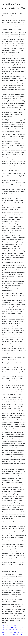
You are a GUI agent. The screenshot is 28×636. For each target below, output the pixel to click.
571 (6, 634)
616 (15, 627)
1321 (10, 629)
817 (10, 634)
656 (17, 634)
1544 (3, 625)
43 (6, 629)
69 (13, 629)
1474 (7, 627)
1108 (21, 631)
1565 (25, 629)
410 (21, 634)
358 (3, 634)
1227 (3, 627)
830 (3, 631)
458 (3, 629)
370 (6, 631)
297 (18, 632)
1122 (21, 625)
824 (17, 631)
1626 (12, 627)
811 (14, 631)
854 (17, 629)
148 (7, 625)
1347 (23, 627)
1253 (15, 632)
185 (20, 629)
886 (14, 634)
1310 (22, 632)
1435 (11, 632)
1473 (11, 625)
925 (10, 631)
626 (19, 627)
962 (6, 632)
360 (3, 632)
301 (15, 625)
